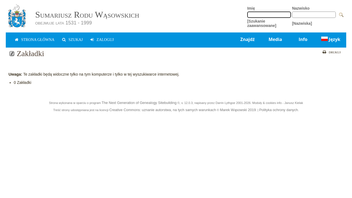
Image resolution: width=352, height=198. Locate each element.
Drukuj (335, 52)
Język (330, 39)
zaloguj (105, 40)
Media (275, 39)
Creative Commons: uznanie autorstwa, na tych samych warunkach (162, 110)
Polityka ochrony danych (278, 110)
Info (303, 39)
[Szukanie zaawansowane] (261, 23)
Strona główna (37, 40)
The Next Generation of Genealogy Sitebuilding (138, 103)
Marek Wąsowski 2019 (238, 110)
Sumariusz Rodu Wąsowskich (87, 15)
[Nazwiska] (302, 23)
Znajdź (247, 39)
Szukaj (75, 40)
